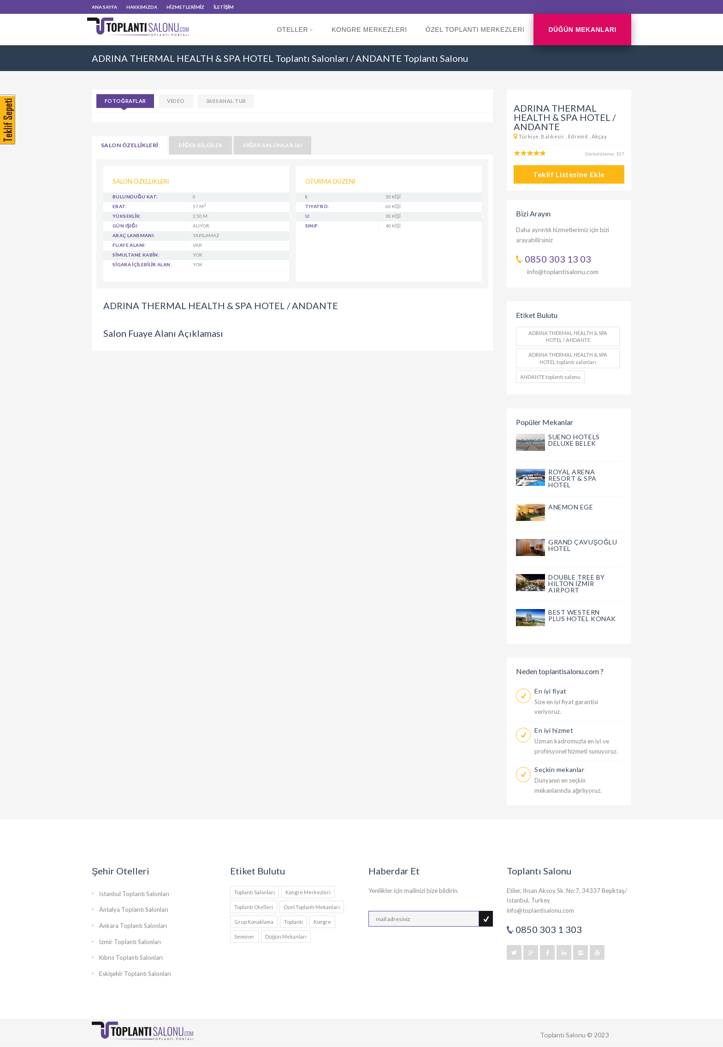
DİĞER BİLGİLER (200, 145)
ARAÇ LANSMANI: (134, 235)
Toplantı (293, 922)
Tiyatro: (317, 206)
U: (308, 216)
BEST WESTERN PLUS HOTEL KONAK (582, 615)
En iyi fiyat (550, 691)
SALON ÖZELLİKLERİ (129, 145)
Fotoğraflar (125, 101)
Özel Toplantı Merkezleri (475, 29)
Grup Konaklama (253, 922)
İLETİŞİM (223, 7)
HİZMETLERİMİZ (185, 7)
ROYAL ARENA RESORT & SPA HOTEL (572, 478)
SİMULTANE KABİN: (136, 254)
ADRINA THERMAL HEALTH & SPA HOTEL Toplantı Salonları (220, 58)
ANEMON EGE (570, 507)
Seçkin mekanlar (559, 769)
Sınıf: (312, 225)
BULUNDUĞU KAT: (135, 196)
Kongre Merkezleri (369, 29)
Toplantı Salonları (254, 892)
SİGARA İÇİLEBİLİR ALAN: (142, 264)
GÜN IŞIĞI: (125, 225)
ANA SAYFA (104, 7)
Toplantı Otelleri (253, 907)
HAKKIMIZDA (141, 7)
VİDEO (175, 101)
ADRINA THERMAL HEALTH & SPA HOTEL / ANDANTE (567, 336)
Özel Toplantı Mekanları (312, 907)
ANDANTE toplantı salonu (550, 377)
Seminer (244, 936)
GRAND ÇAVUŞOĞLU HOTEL (582, 545)
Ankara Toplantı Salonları (133, 925)
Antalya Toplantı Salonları (133, 909)
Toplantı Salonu (563, 1035)
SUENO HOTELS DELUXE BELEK (574, 440)
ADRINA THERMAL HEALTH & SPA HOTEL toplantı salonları (567, 358)
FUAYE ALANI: (129, 245)
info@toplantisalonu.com (563, 271)
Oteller (295, 35)
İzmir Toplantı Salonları (130, 941)
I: (306, 196)
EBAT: (120, 206)
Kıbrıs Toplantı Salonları (131, 957)
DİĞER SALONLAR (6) (272, 145)
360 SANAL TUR (226, 101)
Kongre (322, 922)
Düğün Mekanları (582, 29)
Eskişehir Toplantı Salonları (135, 973)
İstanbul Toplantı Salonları (134, 893)
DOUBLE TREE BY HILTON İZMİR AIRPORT (576, 583)
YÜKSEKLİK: (127, 216)
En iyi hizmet (553, 730)
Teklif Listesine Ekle (569, 174)
